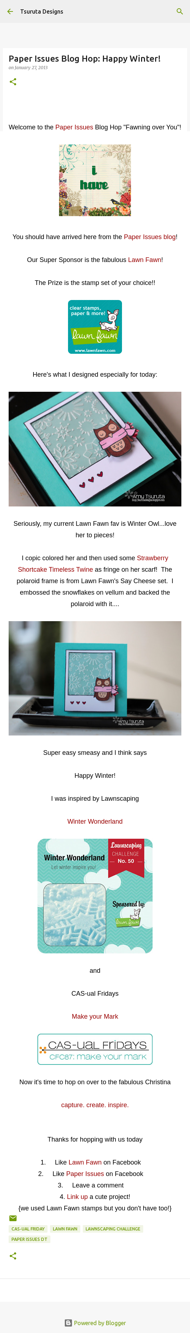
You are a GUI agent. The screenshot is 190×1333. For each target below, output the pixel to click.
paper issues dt (30, 1239)
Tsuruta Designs (41, 11)
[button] (13, 82)
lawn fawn (65, 1229)
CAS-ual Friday (28, 1229)
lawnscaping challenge (113, 1229)
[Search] (180, 11)
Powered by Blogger (95, 1323)
